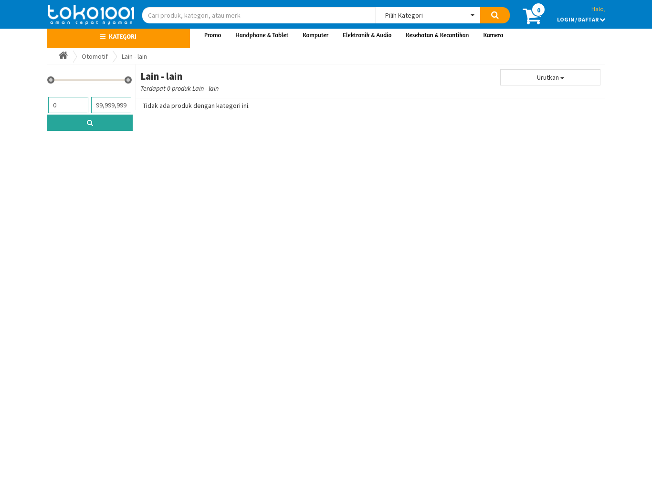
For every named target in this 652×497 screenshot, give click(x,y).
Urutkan (550, 77)
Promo (212, 35)
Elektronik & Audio (367, 35)
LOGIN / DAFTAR (581, 19)
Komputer (315, 35)
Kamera (494, 35)
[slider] (50, 80)
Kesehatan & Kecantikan (437, 35)
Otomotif (95, 56)
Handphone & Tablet (261, 35)
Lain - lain (134, 56)
